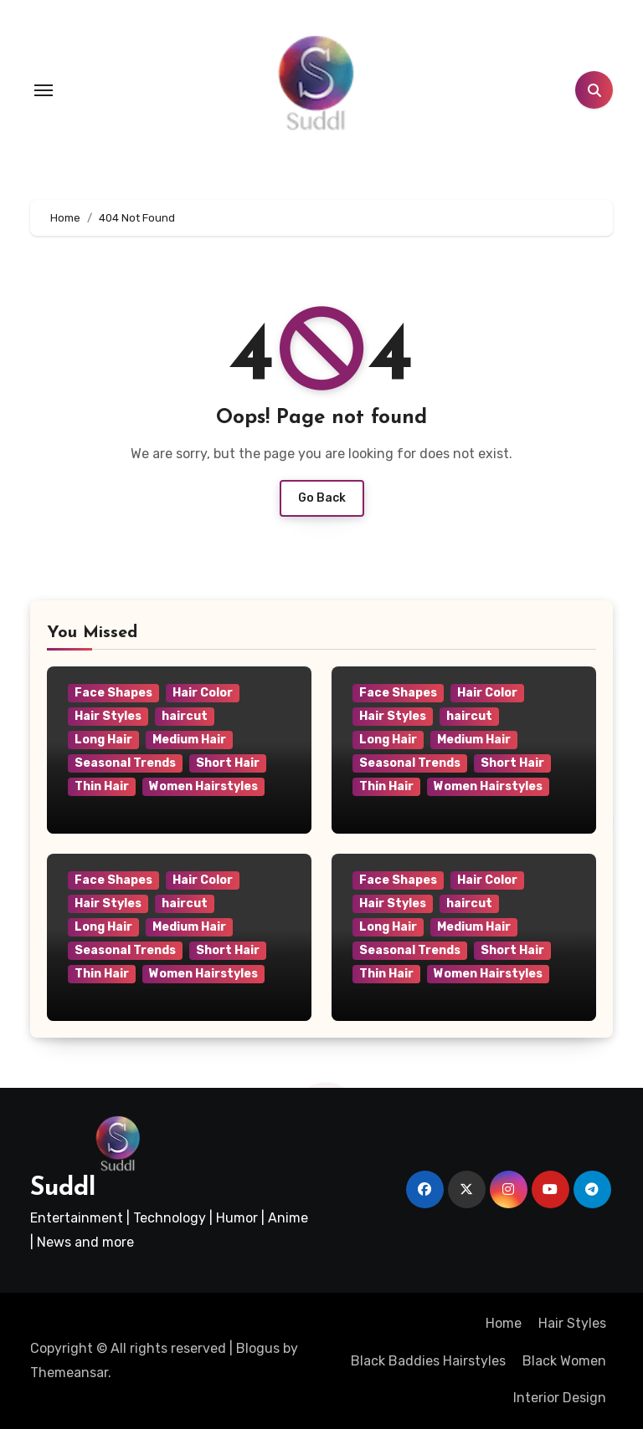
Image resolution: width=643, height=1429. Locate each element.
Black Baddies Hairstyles (428, 1361)
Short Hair (228, 763)
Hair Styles (108, 716)
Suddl (62, 1189)
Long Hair (103, 739)
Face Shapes (113, 693)
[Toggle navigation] (43, 90)
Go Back (322, 498)
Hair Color (202, 693)
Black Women (564, 1361)
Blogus (258, 1348)
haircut (185, 716)
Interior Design (559, 1398)
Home (504, 1323)
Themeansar (69, 1373)
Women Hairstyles (203, 786)
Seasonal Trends (125, 763)
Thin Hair (102, 786)
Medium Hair (189, 739)
